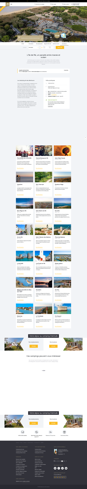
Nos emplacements (39, 43)
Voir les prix (60, 47)
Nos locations (31, 43)
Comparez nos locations (20, 464)
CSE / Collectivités (19, 462)
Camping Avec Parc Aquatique (21, 451)
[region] (43, 127)
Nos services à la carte (20, 473)
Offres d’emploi (19, 474)
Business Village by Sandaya (21, 471)
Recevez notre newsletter (20, 459)
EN (58, 461)
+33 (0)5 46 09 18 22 (51, 83)
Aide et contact (37, 459)
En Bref (23, 43)
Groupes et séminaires (20, 469)
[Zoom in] (85, 138)
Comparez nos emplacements (21, 466)
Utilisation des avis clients (39, 473)
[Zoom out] (85, 139)
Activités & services (56, 43)
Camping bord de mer (20, 449)
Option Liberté (37, 474)
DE (64, 461)
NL (55, 461)
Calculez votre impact (39, 462)
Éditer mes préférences (39, 476)
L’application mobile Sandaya (40, 464)
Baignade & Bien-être (47, 43)
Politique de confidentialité (40, 471)
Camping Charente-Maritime (40, 451)
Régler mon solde (38, 466)
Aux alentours (64, 43)
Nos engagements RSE (20, 467)
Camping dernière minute (20, 452)
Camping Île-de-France (39, 452)
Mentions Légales (38, 469)
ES (60, 461)
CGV (36, 467)
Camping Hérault (38, 449)
